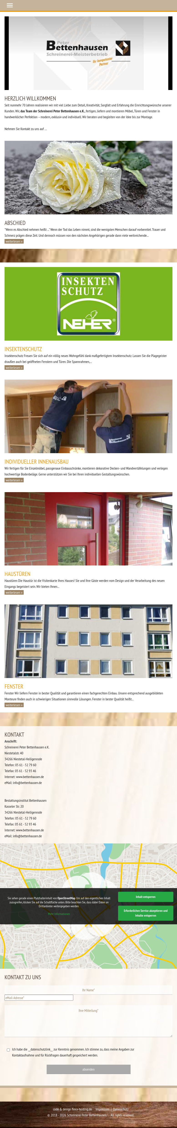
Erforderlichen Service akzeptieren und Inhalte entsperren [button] (145, 913)
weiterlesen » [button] (14, 241)
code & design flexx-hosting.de (72, 1109)
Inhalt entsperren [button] (145, 897)
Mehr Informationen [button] (59, 914)
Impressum (102, 1109)
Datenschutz (121, 1109)
